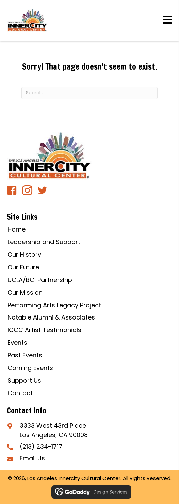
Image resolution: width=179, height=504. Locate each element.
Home (16, 229)
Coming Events (30, 368)
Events (17, 342)
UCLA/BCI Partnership (39, 280)
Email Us (32, 458)
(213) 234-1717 (41, 446)
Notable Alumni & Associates (51, 317)
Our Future (23, 267)
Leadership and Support (43, 242)
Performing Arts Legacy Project (54, 305)
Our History (24, 254)
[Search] (89, 93)
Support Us (24, 380)
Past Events (24, 355)
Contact (20, 393)
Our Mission (25, 292)
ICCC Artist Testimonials (44, 330)
